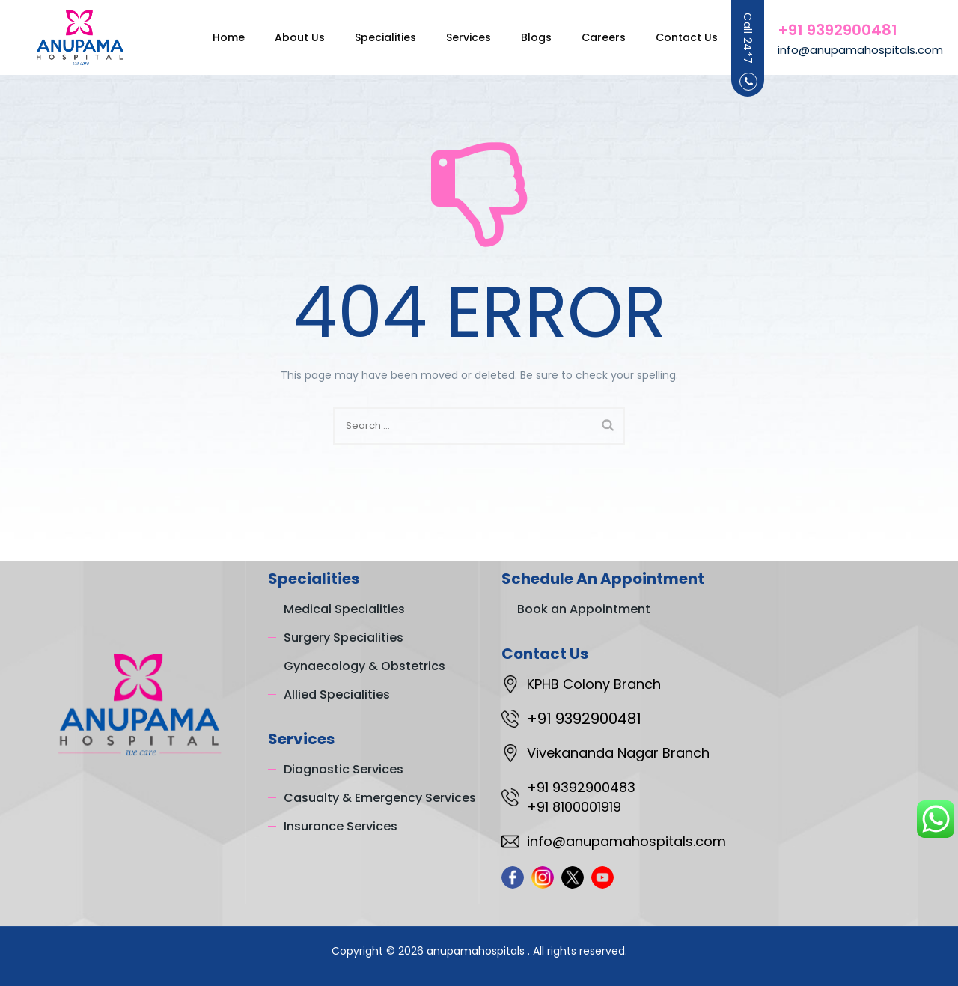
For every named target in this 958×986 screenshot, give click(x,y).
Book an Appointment (583, 609)
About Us (285, 37)
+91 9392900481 (837, 29)
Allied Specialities (337, 694)
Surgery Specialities (343, 637)
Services (453, 37)
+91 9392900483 (581, 787)
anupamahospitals (477, 950)
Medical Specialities (344, 609)
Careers (589, 37)
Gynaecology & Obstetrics (364, 666)
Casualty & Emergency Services (380, 797)
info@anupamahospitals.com (860, 50)
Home (214, 37)
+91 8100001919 (574, 806)
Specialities (370, 37)
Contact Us (672, 37)
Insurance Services (340, 826)
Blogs (521, 37)
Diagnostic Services (343, 769)
